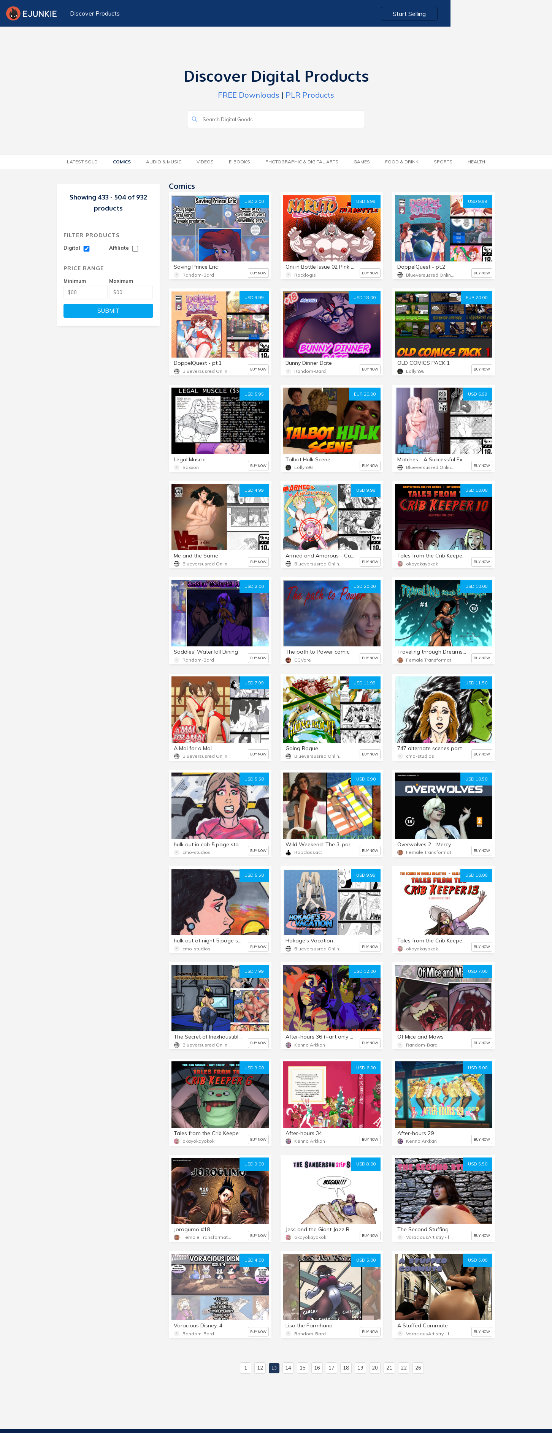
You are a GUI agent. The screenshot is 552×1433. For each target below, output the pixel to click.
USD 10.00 (476, 490)
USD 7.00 (477, 971)
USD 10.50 (476, 779)
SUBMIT (108, 310)
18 (346, 1368)
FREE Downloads (248, 95)
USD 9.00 (254, 1067)
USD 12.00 (365, 971)
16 (317, 1368)
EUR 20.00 (476, 297)
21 (389, 1368)
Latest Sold (82, 162)
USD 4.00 (254, 1260)
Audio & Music (163, 162)
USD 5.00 (366, 1260)
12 (260, 1368)
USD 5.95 (254, 394)
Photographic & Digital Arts (301, 162)
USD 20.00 (365, 586)
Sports (443, 162)
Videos (205, 162)
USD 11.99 (365, 683)
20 (375, 1368)
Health (476, 162)
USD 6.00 (366, 1067)
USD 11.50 (476, 683)
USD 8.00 (366, 1164)
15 (303, 1368)
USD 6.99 (366, 201)
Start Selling (512, 13)
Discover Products (93, 13)
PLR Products (310, 95)
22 (404, 1368)
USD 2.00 (254, 201)
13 (274, 1368)
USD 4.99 (254, 490)
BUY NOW (258, 273)
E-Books (239, 162)
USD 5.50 (254, 779)
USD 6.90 (366, 779)
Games (362, 162)
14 (288, 1368)
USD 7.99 (254, 683)
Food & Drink (402, 162)
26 (418, 1368)
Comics (122, 162)
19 (360, 1368)
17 (331, 1368)
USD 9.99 (477, 201)
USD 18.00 (365, 297)
